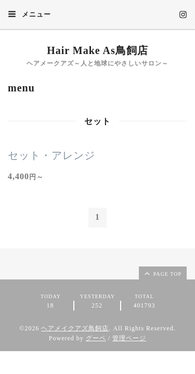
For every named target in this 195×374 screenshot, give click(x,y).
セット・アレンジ (51, 155)
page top (162, 273)
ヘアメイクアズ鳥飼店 (75, 328)
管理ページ (129, 338)
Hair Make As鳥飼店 (97, 50)
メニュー (29, 14)
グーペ (96, 338)
